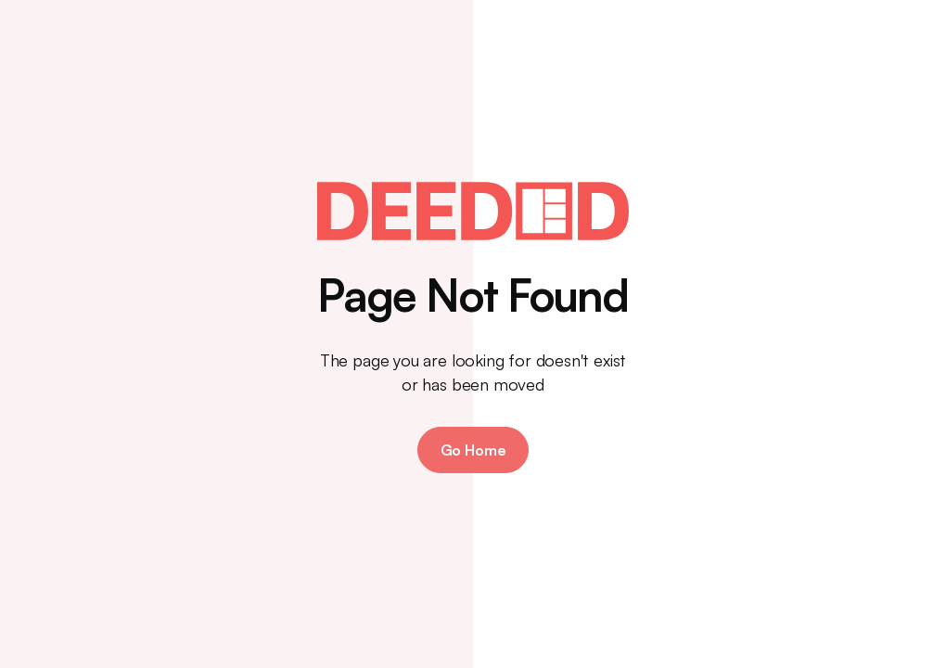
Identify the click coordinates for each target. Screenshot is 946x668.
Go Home (473, 450)
